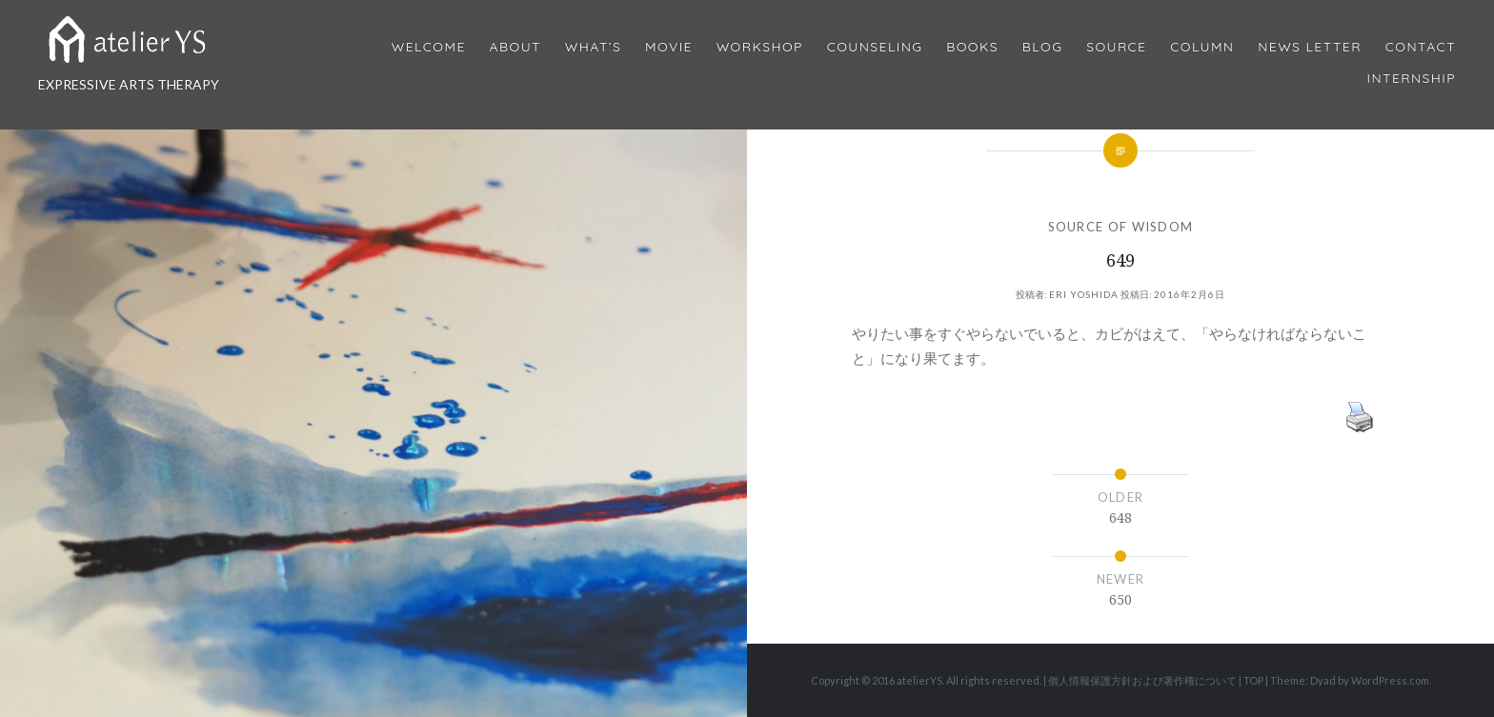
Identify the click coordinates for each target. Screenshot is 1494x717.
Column (1202, 47)
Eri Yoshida (1084, 294)
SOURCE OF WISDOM (1121, 226)
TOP (1253, 680)
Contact (1420, 47)
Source (1116, 47)
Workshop (760, 47)
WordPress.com (1390, 680)
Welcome (429, 47)
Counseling (875, 47)
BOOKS (972, 47)
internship (1411, 78)
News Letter (1310, 47)
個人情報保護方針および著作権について (1142, 680)
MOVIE (669, 47)
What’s (593, 47)
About (515, 47)
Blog (1042, 47)
